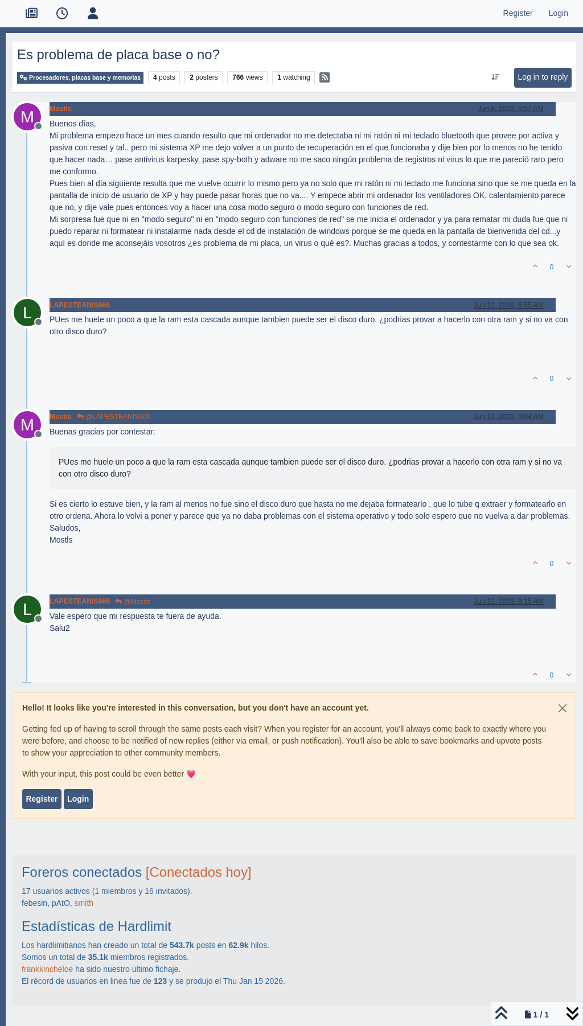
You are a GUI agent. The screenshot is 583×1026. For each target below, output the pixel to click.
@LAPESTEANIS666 (114, 417)
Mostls (61, 109)
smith (84, 903)
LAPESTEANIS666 (80, 305)
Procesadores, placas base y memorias (80, 77)
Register (42, 798)
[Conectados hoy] (199, 872)
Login (78, 798)
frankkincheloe (47, 969)
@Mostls (132, 602)
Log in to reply (543, 76)
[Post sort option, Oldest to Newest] (495, 77)
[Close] (562, 708)
